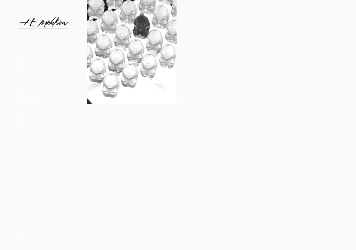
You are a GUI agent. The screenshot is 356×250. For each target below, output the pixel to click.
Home (22, 58)
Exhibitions (27, 101)
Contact (24, 123)
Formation (27, 80)
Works (22, 90)
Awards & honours (36, 112)
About (22, 69)
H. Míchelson (39, 234)
